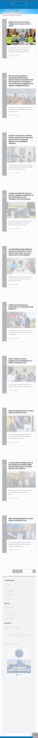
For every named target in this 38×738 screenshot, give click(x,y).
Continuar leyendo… (14, 55)
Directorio (7, 598)
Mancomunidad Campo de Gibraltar (19, 635)
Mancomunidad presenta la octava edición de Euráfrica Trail (20, 519)
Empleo (7, 611)
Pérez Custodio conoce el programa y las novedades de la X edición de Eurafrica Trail (20, 360)
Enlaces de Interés (9, 607)
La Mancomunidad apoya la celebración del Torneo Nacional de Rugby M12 (21, 307)
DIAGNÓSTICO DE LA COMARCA (12, 627)
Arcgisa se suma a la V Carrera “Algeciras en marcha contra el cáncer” (19, 24)
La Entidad (7, 584)
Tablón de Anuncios (9, 617)
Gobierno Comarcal (9, 591)
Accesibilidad (30, 734)
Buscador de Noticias (10, 614)
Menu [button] (35, 736)
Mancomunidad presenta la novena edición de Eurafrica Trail (21, 411)
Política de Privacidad (20, 734)
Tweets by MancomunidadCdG (11, 643)
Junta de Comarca (9, 594)
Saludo (6, 588)
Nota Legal (12, 734)
